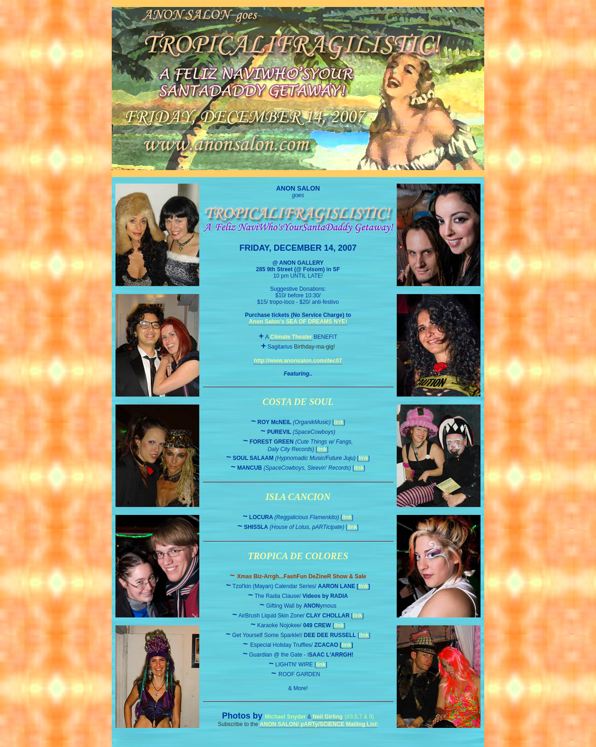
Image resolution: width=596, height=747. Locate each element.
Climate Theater (291, 337)
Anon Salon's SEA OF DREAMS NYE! (298, 321)
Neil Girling (328, 716)
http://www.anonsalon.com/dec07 (298, 360)
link (339, 422)
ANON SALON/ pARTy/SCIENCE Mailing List (318, 724)
